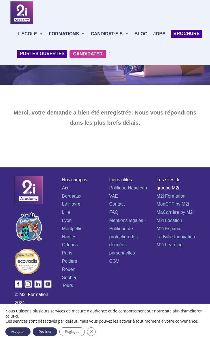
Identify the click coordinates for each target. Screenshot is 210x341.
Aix (65, 187)
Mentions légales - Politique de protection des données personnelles (127, 236)
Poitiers (69, 261)
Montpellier (73, 228)
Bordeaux (71, 196)
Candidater (88, 53)
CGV (114, 261)
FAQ (113, 212)
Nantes (69, 236)
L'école (30, 34)
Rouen (68, 269)
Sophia (69, 277)
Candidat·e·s (110, 34)
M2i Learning (170, 244)
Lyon (67, 220)
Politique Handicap (128, 187)
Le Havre (71, 204)
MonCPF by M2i (173, 204)
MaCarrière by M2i (175, 212)
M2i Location (169, 220)
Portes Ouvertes (42, 53)
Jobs (159, 33)
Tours (67, 285)
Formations (67, 34)
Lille (66, 212)
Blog (141, 33)
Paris (67, 253)
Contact (117, 204)
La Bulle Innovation (176, 236)
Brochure (187, 33)
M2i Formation (171, 196)
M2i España (169, 228)
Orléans (70, 244)
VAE (113, 196)
